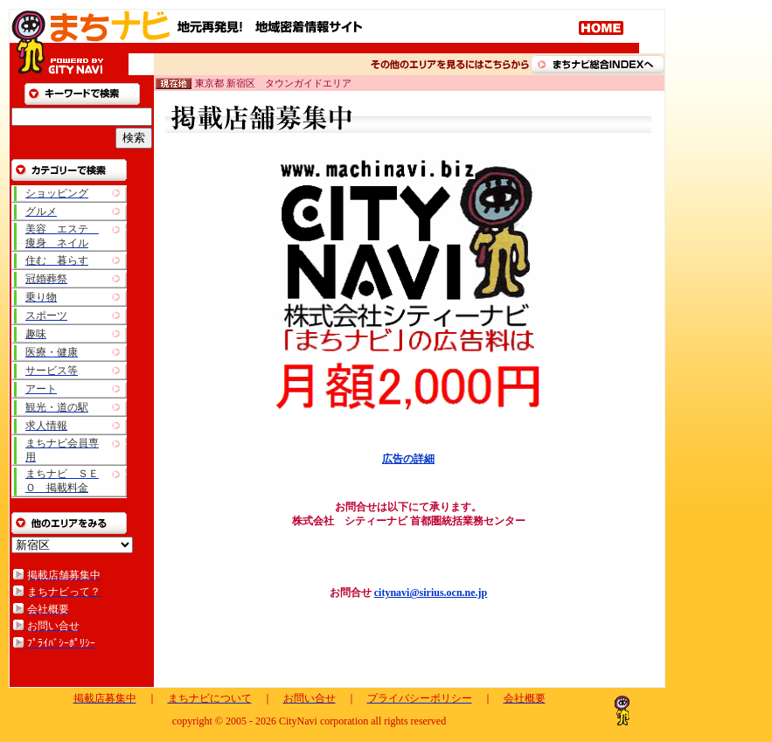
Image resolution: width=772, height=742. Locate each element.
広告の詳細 (408, 459)
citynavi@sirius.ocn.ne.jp (431, 592)
